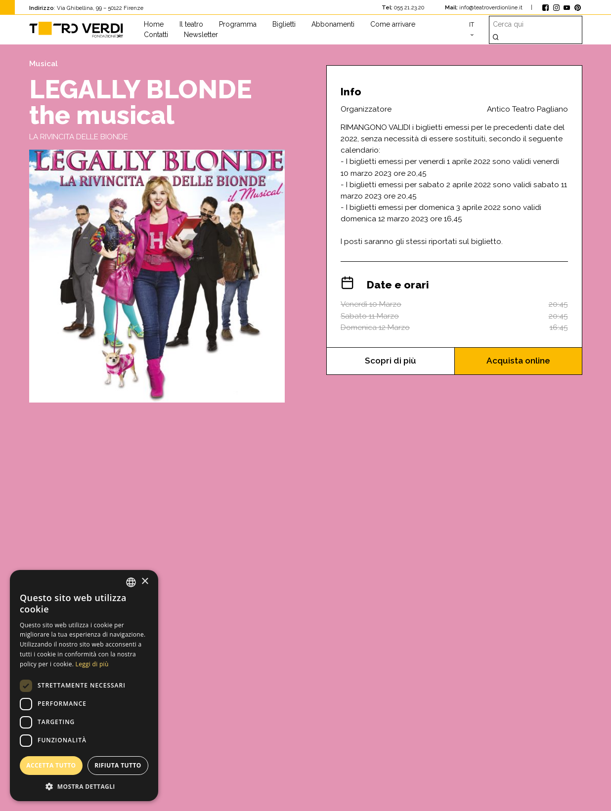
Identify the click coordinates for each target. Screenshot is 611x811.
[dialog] (84, 685)
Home (154, 24)
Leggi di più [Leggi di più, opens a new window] (92, 664)
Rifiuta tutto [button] (117, 765)
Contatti (156, 35)
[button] (84, 786)
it (471, 24)
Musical (43, 63)
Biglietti (284, 24)
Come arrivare (392, 24)
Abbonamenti (332, 24)
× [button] (144, 581)
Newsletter (201, 35)
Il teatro (191, 24)
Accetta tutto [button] (51, 765)
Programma (238, 24)
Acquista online (518, 361)
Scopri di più (390, 361)
